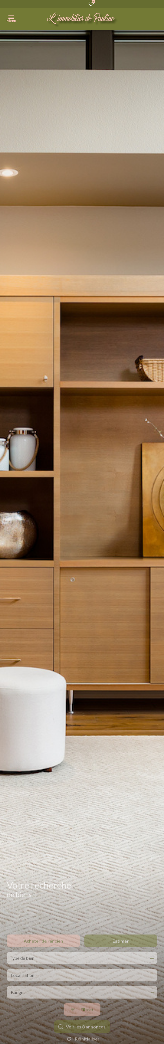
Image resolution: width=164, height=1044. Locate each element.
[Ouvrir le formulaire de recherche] (82, 1025)
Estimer (121, 956)
